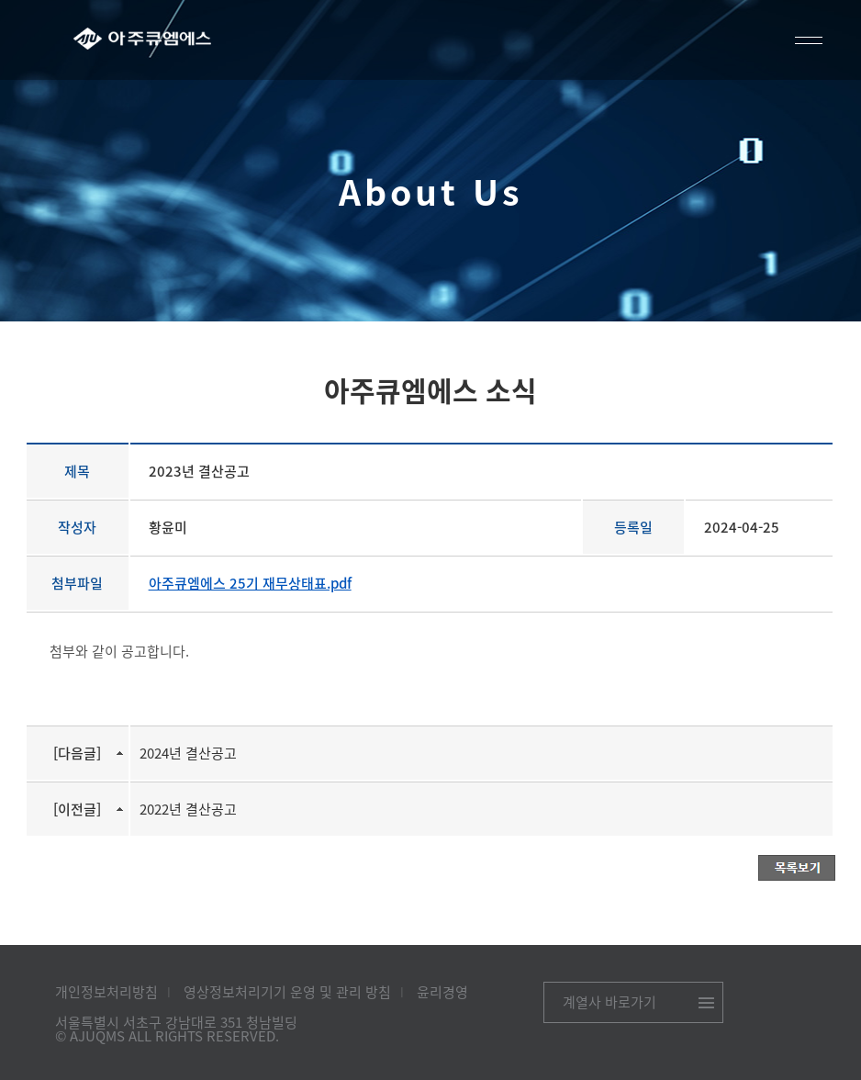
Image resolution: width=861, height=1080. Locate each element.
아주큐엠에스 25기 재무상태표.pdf (250, 583)
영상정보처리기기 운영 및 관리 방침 (287, 992)
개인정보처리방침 (106, 992)
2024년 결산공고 (188, 753)
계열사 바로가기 (609, 1002)
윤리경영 (442, 992)
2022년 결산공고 (188, 809)
